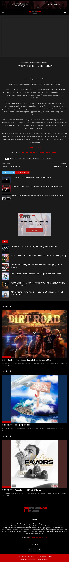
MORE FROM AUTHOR (22, 172)
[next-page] (6, 204)
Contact (24, 556)
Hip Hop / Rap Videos (34, 62)
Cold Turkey (22, 158)
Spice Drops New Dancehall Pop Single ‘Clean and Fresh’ (35, 274)
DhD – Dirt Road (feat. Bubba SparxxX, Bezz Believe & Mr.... (26, 360)
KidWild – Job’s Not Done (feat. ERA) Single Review (33, 246)
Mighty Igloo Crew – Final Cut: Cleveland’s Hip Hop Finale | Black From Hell (37, 186)
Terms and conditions (33, 556)
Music (43, 158)
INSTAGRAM (45, 152)
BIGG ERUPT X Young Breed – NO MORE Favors (22, 490)
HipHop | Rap (44, 62)
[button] (3, 12)
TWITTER (24, 152)
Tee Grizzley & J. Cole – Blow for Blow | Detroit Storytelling (32, 177)
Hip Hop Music (36, 158)
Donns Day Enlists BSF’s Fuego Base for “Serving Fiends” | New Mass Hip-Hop (38, 195)
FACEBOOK (34, 152)
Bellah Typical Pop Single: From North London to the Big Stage (38, 255)
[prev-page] (3, 204)
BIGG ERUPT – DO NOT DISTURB (16, 425)
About (18, 556)
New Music (49, 158)
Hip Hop (29, 158)
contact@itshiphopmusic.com (38, 537)
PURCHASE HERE (34, 147)
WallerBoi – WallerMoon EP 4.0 (11, 166)
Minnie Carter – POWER (60, 166)
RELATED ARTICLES (8, 172)
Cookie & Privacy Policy (46, 556)
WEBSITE (55, 152)
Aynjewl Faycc (13, 158)
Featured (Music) (4, 181)
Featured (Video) (25, 62)
